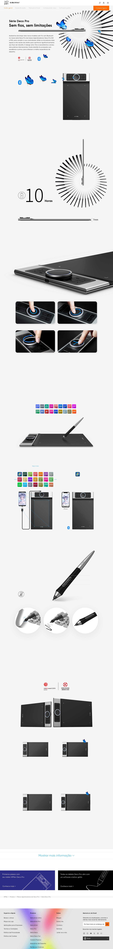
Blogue (58, 918)
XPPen (6, 897)
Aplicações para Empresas (13, 925)
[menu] (106, 3)
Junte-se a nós (61, 932)
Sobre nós (59, 921)
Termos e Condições (11, 929)
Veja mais (35, 466)
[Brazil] (96, 938)
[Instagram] (84, 933)
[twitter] (94, 933)
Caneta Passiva (35, 940)
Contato (59, 925)
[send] (107, 924)
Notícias (59, 929)
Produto (12, 897)
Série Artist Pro (35, 921)
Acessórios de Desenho (38, 943)
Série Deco (34, 932)
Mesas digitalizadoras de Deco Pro (28, 897)
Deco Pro (33, 929)
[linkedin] (98, 933)
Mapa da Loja (9, 921)
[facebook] (87, 933)
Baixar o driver (9, 918)
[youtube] (101, 933)
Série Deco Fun (35, 936)
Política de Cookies (10, 936)
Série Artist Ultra (35, 918)
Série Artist (34, 925)
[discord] (91, 933)
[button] (100, 3)
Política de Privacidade (12, 932)
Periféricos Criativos (37, 947)
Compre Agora (101, 8)
